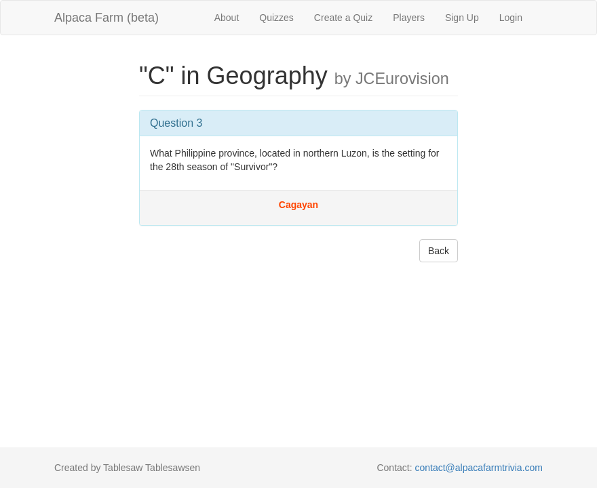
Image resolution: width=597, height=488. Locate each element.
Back (438, 250)
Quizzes (276, 17)
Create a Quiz (343, 17)
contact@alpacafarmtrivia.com (479, 467)
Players (409, 17)
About (226, 17)
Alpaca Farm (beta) (106, 17)
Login (510, 17)
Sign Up (462, 17)
